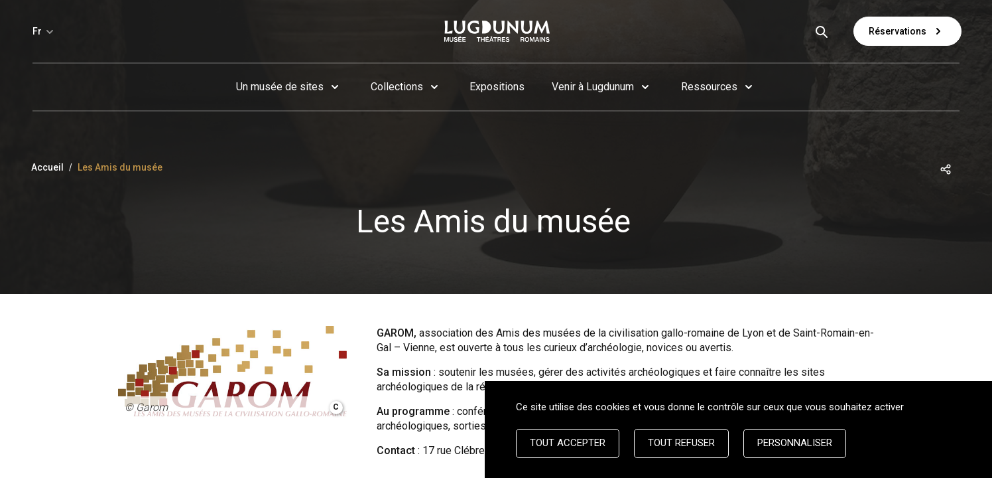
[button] (946, 168)
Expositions (497, 86)
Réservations (907, 31)
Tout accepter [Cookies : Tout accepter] (567, 443)
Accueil (47, 167)
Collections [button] (397, 86)
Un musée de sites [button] (280, 86)
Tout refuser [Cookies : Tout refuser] (681, 443)
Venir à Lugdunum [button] (593, 86)
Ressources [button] (709, 86)
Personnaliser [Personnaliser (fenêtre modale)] (794, 443)
